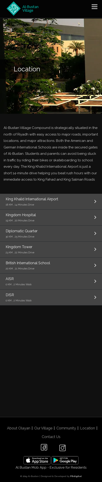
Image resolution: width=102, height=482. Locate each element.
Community (66, 428)
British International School (51, 266)
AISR (51, 282)
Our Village (43, 428)
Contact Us (51, 437)
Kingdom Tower (51, 250)
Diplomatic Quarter (51, 234)
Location (87, 428)
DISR (51, 298)
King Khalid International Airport (51, 202)
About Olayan (18, 428)
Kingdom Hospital (51, 218)
